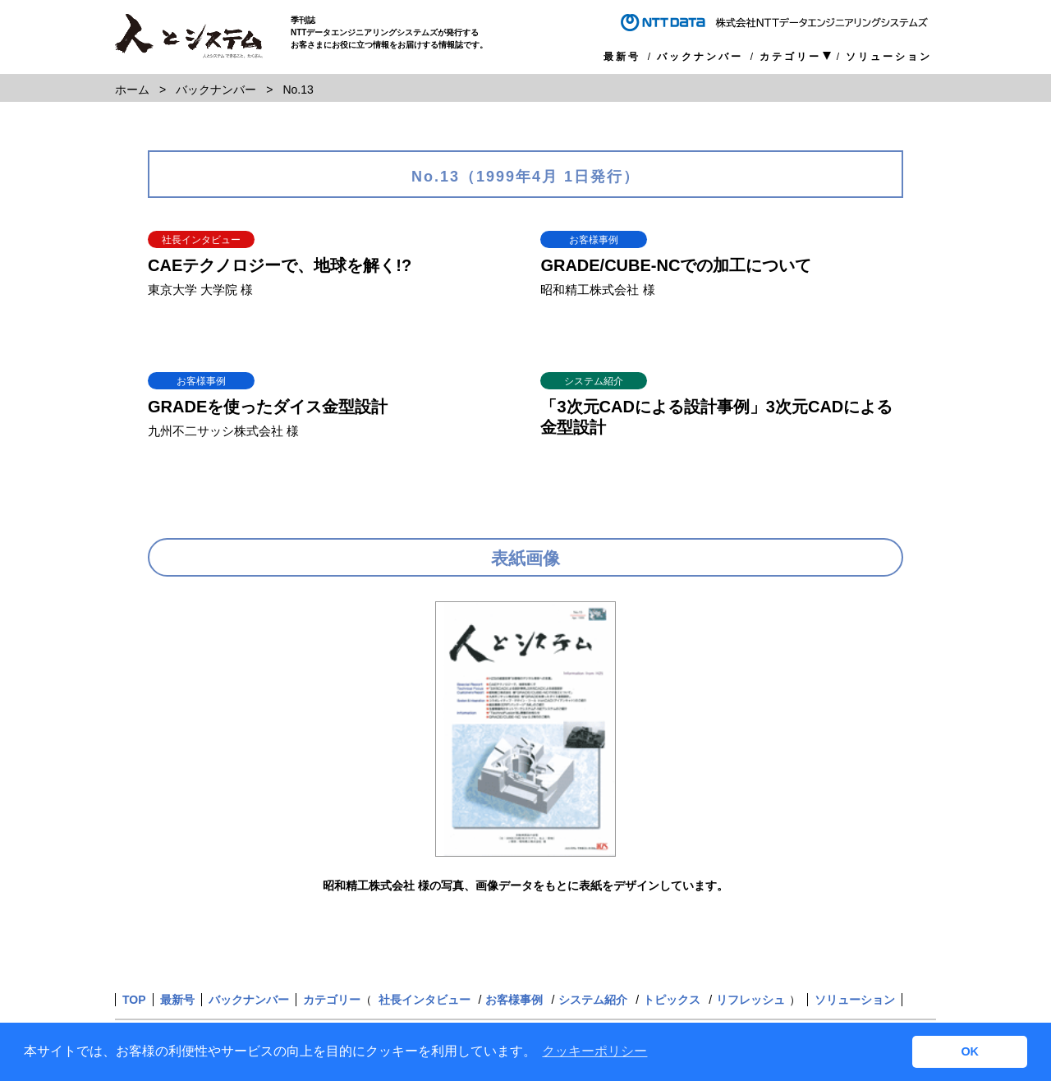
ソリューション (889, 56)
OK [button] (970, 1051)
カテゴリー (790, 57)
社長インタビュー (424, 999)
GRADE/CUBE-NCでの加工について (675, 265)
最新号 (622, 56)
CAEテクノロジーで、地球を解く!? (279, 265)
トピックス (671, 999)
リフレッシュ (750, 999)
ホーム (132, 89)
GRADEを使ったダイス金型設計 (268, 407)
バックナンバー (700, 56)
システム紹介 (592, 999)
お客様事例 (514, 999)
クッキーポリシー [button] (594, 1051)
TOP (134, 999)
